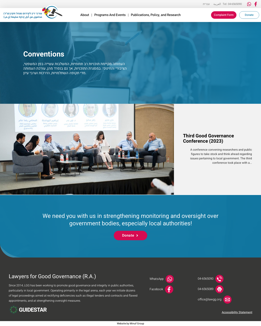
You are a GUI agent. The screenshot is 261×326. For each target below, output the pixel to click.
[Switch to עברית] (206, 4)
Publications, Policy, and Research (156, 15)
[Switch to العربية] (217, 4)
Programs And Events (110, 15)
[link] (33, 12)
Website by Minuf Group (130, 323)
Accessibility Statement (237, 312)
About (84, 15)
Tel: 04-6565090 (232, 4)
